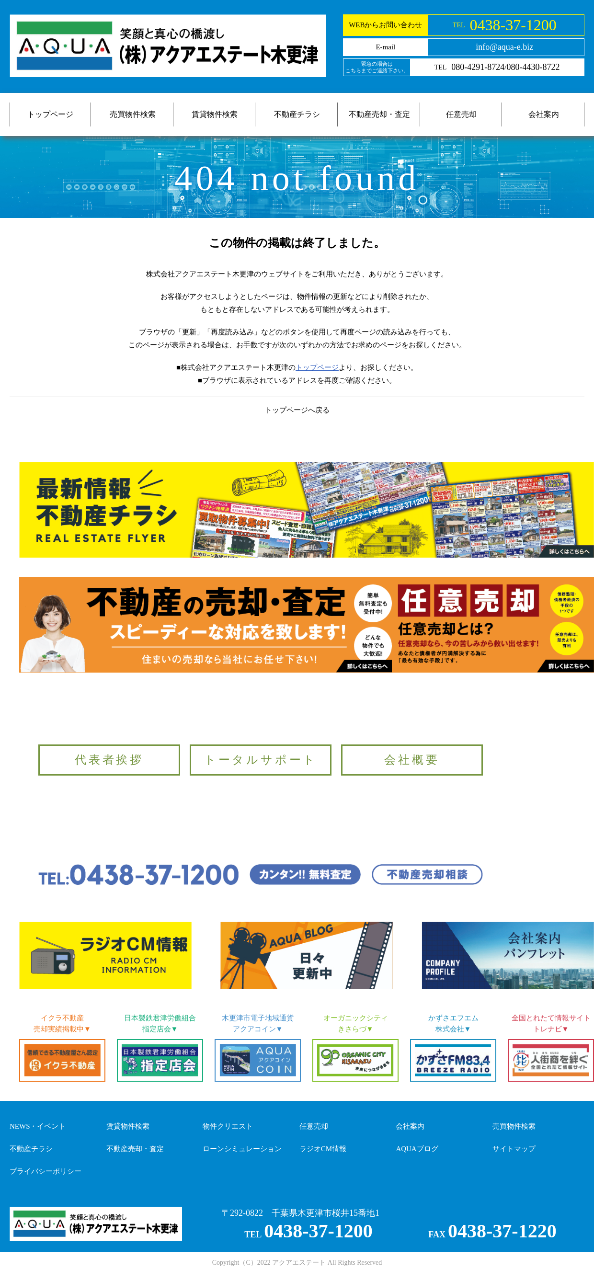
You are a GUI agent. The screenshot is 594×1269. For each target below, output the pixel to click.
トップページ (50, 114)
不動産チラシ (297, 114)
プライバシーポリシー (45, 1171)
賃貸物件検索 (215, 114)
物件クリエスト (228, 1126)
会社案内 (543, 114)
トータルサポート (260, 760)
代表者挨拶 (109, 760)
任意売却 (461, 114)
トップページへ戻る (297, 410)
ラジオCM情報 (322, 1149)
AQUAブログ (417, 1149)
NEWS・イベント (38, 1126)
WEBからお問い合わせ (385, 25)
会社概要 (411, 760)
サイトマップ (514, 1149)
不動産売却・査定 (379, 114)
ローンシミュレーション (242, 1149)
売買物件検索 (133, 114)
